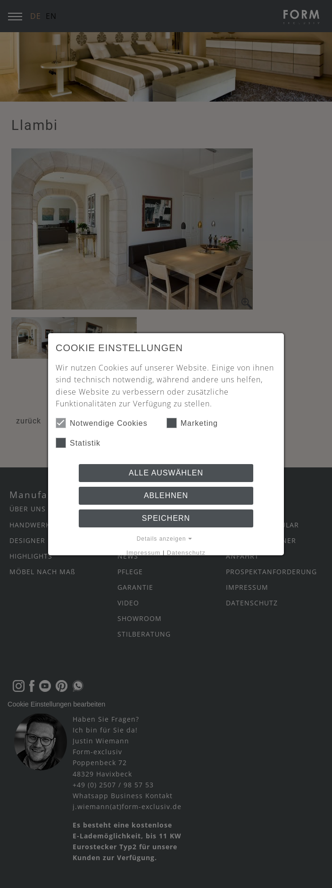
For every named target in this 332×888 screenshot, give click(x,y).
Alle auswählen (166, 473)
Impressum (143, 552)
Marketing (192, 423)
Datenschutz (186, 552)
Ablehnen (166, 495)
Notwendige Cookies (102, 423)
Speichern (166, 518)
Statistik (78, 443)
